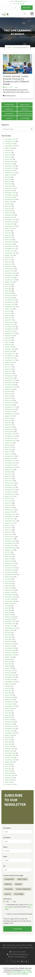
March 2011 (9, 534)
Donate (27, 7)
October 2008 (9, 599)
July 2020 (8, 284)
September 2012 (10, 494)
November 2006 (10, 650)
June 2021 (8, 260)
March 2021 (9, 266)
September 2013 (10, 467)
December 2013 (10, 460)
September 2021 (10, 253)
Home (9, 47)
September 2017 (10, 360)
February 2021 (10, 268)
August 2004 (9, 708)
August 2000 (9, 780)
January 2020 (9, 298)
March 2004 (9, 719)
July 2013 (8, 472)
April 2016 (8, 398)
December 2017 (10, 353)
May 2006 (8, 664)
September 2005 (10, 681)
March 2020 (9, 293)
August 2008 (9, 603)
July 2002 (8, 764)
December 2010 (10, 541)
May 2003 (8, 742)
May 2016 (8, 396)
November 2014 (10, 436)
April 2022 (8, 237)
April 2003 (8, 744)
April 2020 (8, 291)
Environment (9, 114)
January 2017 (9, 378)
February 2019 (10, 322)
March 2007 (9, 641)
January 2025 (9, 164)
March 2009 (9, 588)
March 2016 (9, 400)
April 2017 (8, 371)
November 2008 (10, 597)
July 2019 (8, 311)
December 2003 (10, 726)
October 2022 (9, 224)
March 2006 (9, 668)
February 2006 (10, 670)
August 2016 (9, 389)
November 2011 (10, 516)
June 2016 (8, 394)
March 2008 (9, 615)
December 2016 (10, 380)
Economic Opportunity (25, 114)
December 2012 (10, 487)
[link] (4, 7)
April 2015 (8, 425)
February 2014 (10, 456)
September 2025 (10, 146)
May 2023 (8, 208)
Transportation (9, 104)
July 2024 (8, 177)
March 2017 (9, 373)
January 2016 (9, 405)
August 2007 (9, 630)
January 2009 (9, 592)
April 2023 (8, 210)
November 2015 (10, 409)
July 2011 (8, 525)
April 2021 (8, 264)
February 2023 (10, 215)
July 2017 (8, 364)
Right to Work (24, 104)
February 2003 (10, 748)
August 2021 (9, 255)
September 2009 (10, 574)
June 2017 (8, 367)
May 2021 (8, 262)
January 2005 (9, 699)
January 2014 (9, 458)
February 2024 (10, 188)
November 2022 (10, 222)
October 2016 (9, 385)
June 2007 (8, 635)
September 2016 (10, 387)
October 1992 (9, 784)
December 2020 (10, 273)
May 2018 (8, 342)
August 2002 (9, 762)
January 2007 (9, 646)
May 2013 (8, 476)
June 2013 (8, 474)
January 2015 (9, 431)
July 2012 (8, 498)
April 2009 (8, 585)
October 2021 (9, 251)
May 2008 (8, 610)
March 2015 (9, 427)
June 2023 (8, 206)
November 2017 (10, 356)
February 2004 (10, 722)
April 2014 (8, 452)
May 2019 (8, 315)
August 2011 (9, 523)
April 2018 (8, 344)
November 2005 (10, 677)
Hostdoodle (26, 970)
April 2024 (8, 184)
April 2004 (8, 717)
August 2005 (9, 684)
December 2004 (10, 702)
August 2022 (9, 228)
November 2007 (10, 623)
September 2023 (10, 199)
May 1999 (8, 782)
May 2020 (8, 289)
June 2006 (8, 661)
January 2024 (9, 190)
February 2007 (10, 644)
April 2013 (8, 478)
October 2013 (9, 465)
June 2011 (8, 527)
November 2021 (10, 248)
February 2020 (10, 295)
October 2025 (9, 143)
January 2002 (9, 777)
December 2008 (10, 594)
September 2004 (10, 706)
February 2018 (10, 349)
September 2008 (10, 601)
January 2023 (9, 217)
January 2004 (9, 724)
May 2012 (8, 503)
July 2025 (8, 150)
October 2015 (9, 411)
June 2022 (8, 233)
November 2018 (10, 329)
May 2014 (8, 449)
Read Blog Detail (9, 96)
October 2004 (9, 704)
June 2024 (8, 179)
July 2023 (8, 204)
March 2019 (9, 320)
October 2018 (9, 331)
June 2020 (8, 286)
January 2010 (9, 565)
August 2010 (9, 550)
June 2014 (8, 447)
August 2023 (9, 202)
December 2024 (10, 166)
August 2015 (9, 416)
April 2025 (8, 157)
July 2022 (8, 231)
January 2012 (9, 512)
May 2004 (8, 715)
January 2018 (9, 351)
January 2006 (9, 673)
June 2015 (8, 420)
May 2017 (8, 369)
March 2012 (9, 507)
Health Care (9, 109)
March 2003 (9, 746)
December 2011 (10, 514)
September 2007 (10, 628)
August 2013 (9, 469)
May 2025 (8, 155)
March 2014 (9, 454)
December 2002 (10, 753)
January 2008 (9, 619)
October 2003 (9, 731)
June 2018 (8, 340)
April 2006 (8, 666)
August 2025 (9, 148)
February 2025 (10, 161)
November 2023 (10, 195)
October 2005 (9, 679)
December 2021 (10, 246)
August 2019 (9, 309)
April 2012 (8, 505)
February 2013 (10, 483)
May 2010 (8, 556)
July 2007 (8, 632)
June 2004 (8, 713)
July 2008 (8, 606)
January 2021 (9, 271)
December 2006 (10, 648)
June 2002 (8, 766)
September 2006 (10, 655)
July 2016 (8, 391)
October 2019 (9, 304)
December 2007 (10, 621)
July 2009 (8, 579)
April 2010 (8, 559)
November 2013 (10, 463)
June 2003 (8, 740)
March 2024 (9, 186)
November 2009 (10, 570)
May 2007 (8, 637)
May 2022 (8, 235)
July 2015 (8, 418)
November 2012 (10, 489)
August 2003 (9, 735)
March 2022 (9, 239)
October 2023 (9, 197)
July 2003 (8, 737)
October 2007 (9, 626)
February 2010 (10, 563)
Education (25, 109)
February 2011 (10, 536)
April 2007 (8, 639)
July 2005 (8, 686)
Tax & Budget (24, 118)
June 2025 (8, 152)
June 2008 (8, 608)
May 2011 (8, 530)
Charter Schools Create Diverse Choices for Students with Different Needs (16, 80)
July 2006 (8, 659)
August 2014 (9, 443)
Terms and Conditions (20, 974)
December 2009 (10, 568)
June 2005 (8, 688)
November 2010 (10, 543)
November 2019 (10, 302)
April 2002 (8, 771)
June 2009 (8, 581)
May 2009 (8, 583)
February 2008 (10, 617)
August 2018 (9, 335)
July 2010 (8, 552)
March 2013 (9, 481)
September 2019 (10, 306)
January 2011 (9, 539)
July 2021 (8, 257)
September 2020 (10, 280)
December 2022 (10, 219)
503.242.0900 (20, 3)
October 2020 (9, 277)
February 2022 (10, 242)
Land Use (9, 118)
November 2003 (10, 728)
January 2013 (9, 485)
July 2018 (8, 338)
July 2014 (8, 445)
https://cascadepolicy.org (18, 957)
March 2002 (9, 773)
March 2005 (9, 695)
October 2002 (9, 757)
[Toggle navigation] (32, 13)
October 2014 (9, 438)
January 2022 (9, 244)
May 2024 (8, 181)
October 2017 (9, 358)
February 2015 (10, 429)
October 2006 (9, 652)
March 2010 (9, 561)
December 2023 (10, 193)
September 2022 (10, 226)
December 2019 (10, 300)
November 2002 (10, 755)
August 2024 (9, 175)
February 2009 (10, 590)
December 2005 (10, 675)
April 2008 (8, 612)
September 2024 (10, 172)
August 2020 (9, 282)
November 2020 (10, 275)
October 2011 (9, 519)
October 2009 (9, 572)
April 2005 (8, 693)
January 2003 (9, 751)
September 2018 (10, 333)
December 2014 (10, 434)
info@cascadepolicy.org (20, 1)
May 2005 (8, 690)
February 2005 (10, 697)
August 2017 (9, 362)
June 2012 (8, 501)
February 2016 (10, 402)
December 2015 (10, 407)
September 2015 (10, 414)
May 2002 (8, 769)
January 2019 (9, 324)
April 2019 (8, 318)
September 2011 (10, 521)
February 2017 (10, 376)
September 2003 (10, 733)
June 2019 (8, 313)
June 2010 (8, 554)
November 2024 (10, 168)
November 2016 (10, 382)
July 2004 (8, 711)
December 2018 (10, 327)
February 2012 (10, 510)
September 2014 (10, 440)
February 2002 (10, 775)
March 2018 (9, 347)
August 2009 (9, 577)
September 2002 (10, 760)
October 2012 (9, 492)
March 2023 (9, 213)
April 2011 (8, 532)
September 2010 (10, 548)
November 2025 (10, 141)
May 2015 (8, 423)
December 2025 (10, 139)
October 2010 (9, 545)
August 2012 (9, 496)
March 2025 (9, 159)
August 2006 (9, 657)
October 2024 (9, 170)
